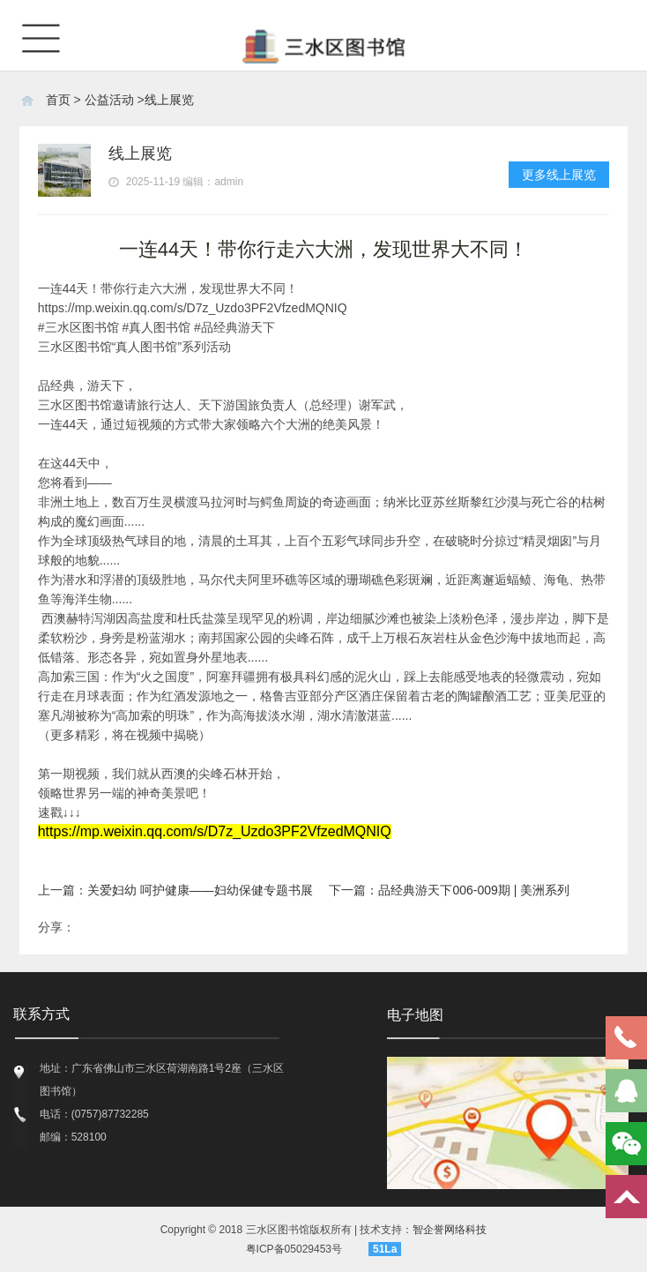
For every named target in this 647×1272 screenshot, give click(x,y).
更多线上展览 (559, 175)
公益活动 (109, 100)
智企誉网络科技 (450, 1229)
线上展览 (169, 100)
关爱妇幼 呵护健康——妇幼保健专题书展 (200, 890)
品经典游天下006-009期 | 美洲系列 (473, 890)
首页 (58, 100)
